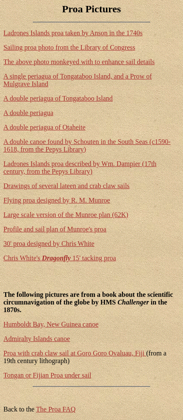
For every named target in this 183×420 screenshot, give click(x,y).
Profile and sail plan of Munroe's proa (54, 229)
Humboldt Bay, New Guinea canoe (50, 324)
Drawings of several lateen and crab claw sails (66, 185)
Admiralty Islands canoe (36, 338)
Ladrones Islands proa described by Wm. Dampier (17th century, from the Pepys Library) (80, 167)
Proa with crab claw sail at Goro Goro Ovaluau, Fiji (74, 353)
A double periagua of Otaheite (44, 127)
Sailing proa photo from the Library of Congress (69, 47)
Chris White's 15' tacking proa (59, 258)
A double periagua (28, 112)
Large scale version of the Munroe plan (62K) (65, 214)
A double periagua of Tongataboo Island (58, 98)
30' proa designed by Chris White (48, 243)
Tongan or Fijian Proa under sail (47, 375)
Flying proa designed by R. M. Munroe (56, 200)
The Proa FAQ (56, 409)
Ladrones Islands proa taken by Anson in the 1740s (73, 33)
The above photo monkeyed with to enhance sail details (78, 61)
